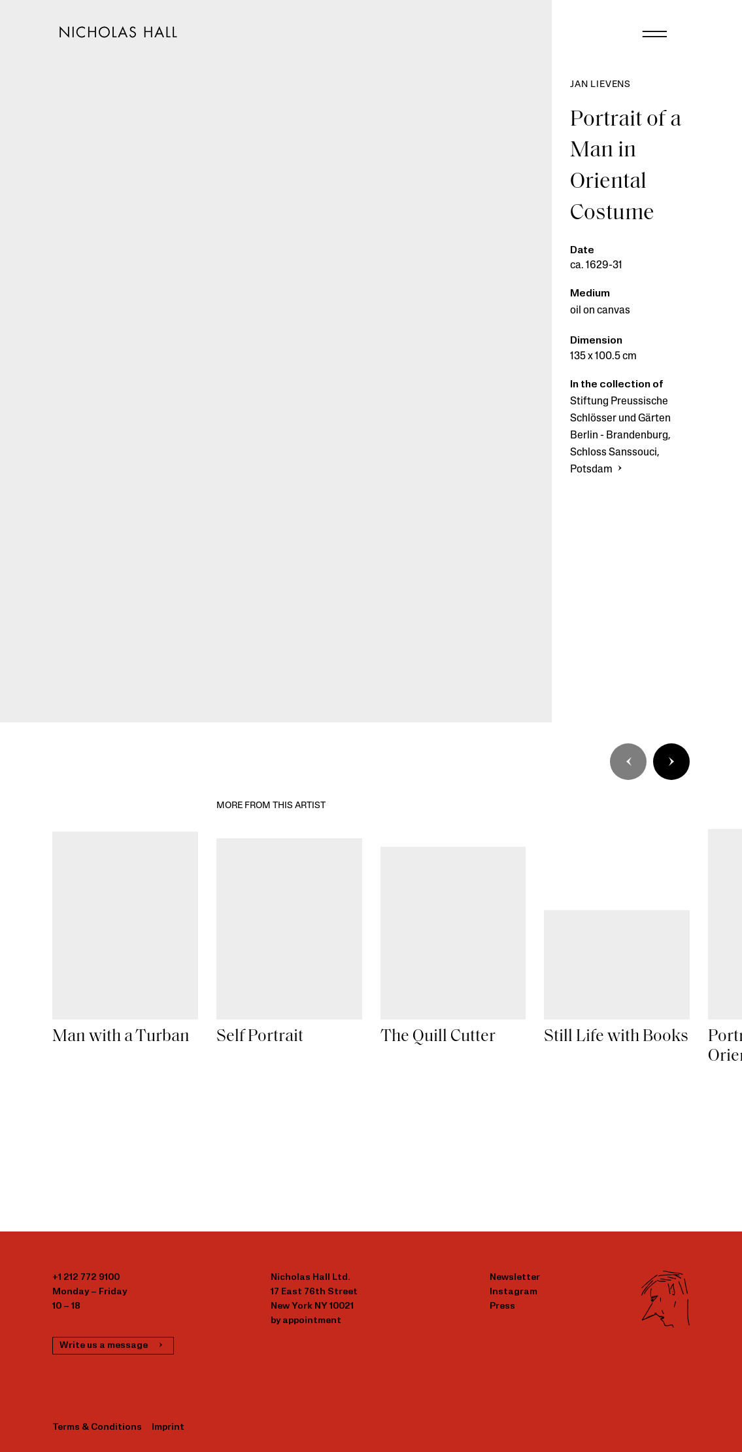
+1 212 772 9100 (86, 1278)
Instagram (513, 1292)
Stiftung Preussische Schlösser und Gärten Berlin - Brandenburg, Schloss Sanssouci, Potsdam (620, 436)
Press (502, 1306)
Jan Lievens (600, 85)
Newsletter (515, 1278)
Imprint (168, 1427)
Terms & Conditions (97, 1427)
